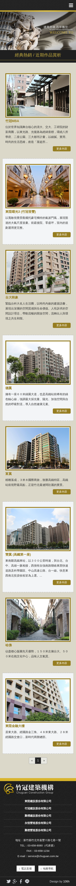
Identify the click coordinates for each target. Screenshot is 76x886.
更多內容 (61, 148)
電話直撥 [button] (25, 868)
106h (66, 881)
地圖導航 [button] (47, 868)
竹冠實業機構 (17, 5)
